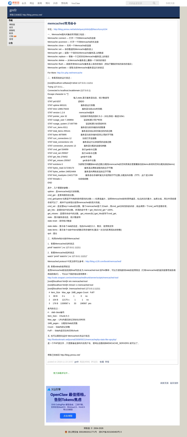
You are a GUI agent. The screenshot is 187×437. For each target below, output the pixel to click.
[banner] (12, 3)
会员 (24, 3)
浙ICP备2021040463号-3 (110, 432)
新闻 (40, 3)
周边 (32, 3)
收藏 (102, 362)
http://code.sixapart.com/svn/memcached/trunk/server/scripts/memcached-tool (83, 277)
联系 (11, 33)
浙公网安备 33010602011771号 (81, 432)
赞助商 (64, 3)
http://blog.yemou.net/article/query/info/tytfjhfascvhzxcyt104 (80, 29)
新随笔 (12, 30)
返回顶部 (174, 383)
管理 (11, 39)
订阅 (11, 36)
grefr (13, 10)
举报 (107, 362)
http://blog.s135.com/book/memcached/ (103, 261)
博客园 (12, 24)
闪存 (55, 3)
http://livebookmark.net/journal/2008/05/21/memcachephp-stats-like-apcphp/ (82, 339)
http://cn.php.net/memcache (69, 73)
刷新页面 (164, 383)
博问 (47, 3)
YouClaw (75, 3)
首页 (11, 27)
